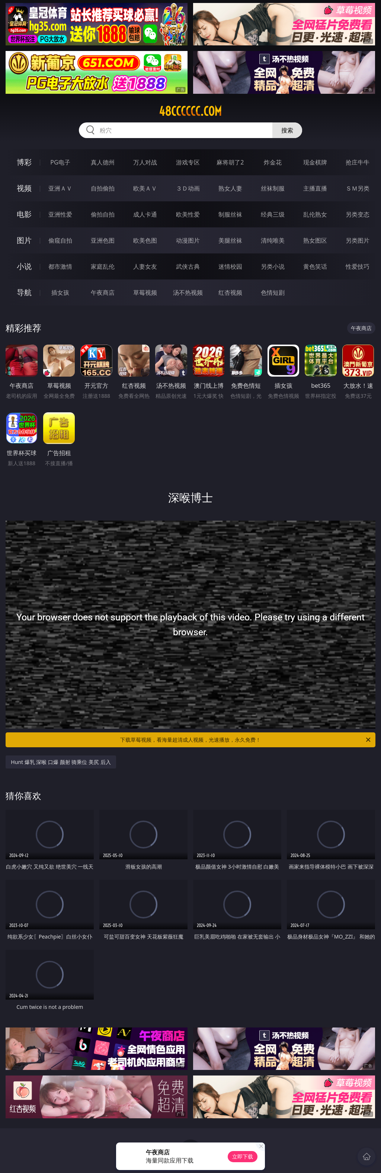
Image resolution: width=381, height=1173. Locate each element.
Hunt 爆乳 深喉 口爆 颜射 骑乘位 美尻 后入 (61, 762)
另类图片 (357, 240)
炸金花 (273, 162)
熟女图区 (315, 240)
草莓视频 (145, 292)
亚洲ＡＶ (60, 188)
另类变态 (357, 214)
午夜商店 (103, 292)
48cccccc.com (190, 111)
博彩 (24, 162)
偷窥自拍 (60, 240)
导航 (24, 292)
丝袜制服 (273, 188)
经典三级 (273, 214)
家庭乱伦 (103, 266)
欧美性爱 (188, 214)
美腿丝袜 (230, 240)
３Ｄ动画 (188, 188)
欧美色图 (145, 240)
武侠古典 (188, 266)
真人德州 (103, 162)
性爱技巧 (357, 266)
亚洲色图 (103, 240)
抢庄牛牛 (357, 162)
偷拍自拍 (103, 214)
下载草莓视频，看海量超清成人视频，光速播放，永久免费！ (246, 739)
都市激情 (60, 266)
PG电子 (60, 162)
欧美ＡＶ (145, 188)
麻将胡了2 (230, 162)
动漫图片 (188, 240)
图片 (24, 240)
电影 (24, 214)
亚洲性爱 (60, 214)
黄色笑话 (315, 266)
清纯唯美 (273, 240)
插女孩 (60, 292)
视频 (24, 188)
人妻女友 (145, 266)
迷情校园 (230, 266)
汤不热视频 (188, 292)
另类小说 (273, 266)
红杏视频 (230, 292)
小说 (24, 266)
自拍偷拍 (103, 188)
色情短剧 (273, 292)
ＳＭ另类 (357, 188)
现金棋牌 (315, 162)
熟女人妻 (230, 188)
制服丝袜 (230, 214)
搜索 (287, 130)
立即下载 (242, 1156)
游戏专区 (188, 162)
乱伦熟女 (315, 214)
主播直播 (315, 188)
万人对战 (145, 162)
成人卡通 (145, 214)
